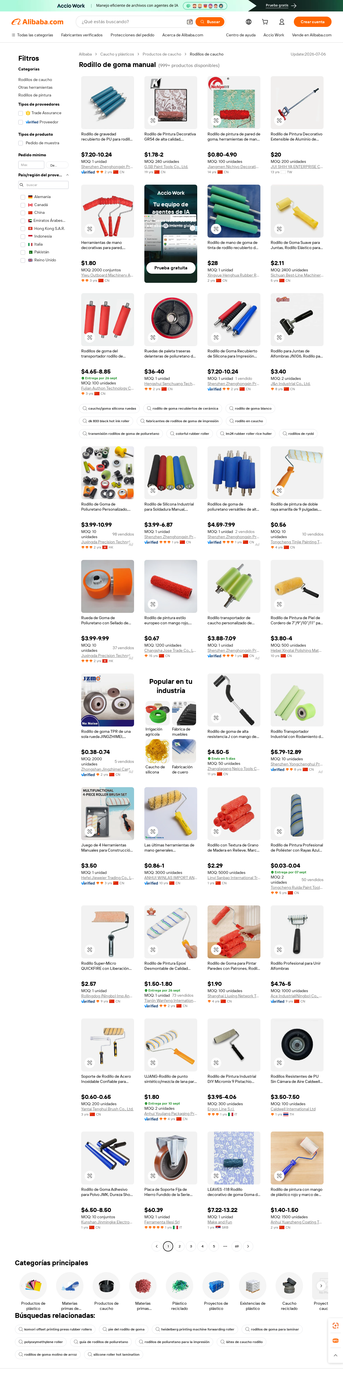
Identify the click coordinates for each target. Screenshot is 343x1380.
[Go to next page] (248, 1246)
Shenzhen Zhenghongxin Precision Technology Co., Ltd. (170, 536)
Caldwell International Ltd (293, 1109)
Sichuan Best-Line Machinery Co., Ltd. (297, 275)
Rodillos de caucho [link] (207, 54)
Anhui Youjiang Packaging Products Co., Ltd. (170, 1113)
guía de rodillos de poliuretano (101, 1342)
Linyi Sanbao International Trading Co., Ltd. (234, 877)
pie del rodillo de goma (124, 1329)
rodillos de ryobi (298, 433)
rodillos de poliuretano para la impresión (174, 1342)
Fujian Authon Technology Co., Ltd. (107, 388)
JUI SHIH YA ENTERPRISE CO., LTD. (297, 166)
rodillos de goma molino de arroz (48, 1354)
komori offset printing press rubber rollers (55, 1329)
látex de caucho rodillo (241, 1342)
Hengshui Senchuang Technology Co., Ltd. (170, 383)
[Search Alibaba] (132, 22)
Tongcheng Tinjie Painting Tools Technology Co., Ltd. (297, 542)
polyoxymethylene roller (41, 1342)
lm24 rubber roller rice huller (246, 433)
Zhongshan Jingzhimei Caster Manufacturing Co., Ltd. (107, 769)
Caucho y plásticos (117, 54)
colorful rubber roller (189, 433)
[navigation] (43, 651)
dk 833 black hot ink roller (106, 421)
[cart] (266, 22)
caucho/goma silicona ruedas (109, 408)
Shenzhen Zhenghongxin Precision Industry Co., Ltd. (107, 166)
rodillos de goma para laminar (272, 1329)
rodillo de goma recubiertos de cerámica (182, 408)
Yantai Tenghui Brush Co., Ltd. (107, 1109)
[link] (335, 1325)
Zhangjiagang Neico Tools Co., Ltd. (234, 768)
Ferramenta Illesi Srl (162, 1222)
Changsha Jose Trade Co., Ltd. (170, 650)
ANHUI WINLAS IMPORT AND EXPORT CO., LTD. (170, 877)
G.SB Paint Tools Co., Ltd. (166, 166)
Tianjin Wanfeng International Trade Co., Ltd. (170, 1000)
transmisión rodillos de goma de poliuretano (121, 433)
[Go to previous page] (156, 1246)
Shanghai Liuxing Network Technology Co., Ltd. (234, 996)
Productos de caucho (162, 54)
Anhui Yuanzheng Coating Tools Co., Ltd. (297, 1222)
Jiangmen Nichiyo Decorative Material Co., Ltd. (234, 166)
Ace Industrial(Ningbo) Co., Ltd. (297, 996)
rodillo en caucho (246, 421)
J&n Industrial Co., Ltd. (290, 383)
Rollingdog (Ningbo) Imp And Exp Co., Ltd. (107, 996)
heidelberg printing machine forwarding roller (194, 1329)
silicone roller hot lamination (113, 1354)
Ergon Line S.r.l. (221, 1109)
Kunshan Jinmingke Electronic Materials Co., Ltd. (107, 1222)
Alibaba (85, 54)
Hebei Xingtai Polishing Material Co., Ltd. (297, 650)
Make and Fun (220, 1222)
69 (237, 1246)
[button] (189, 21)
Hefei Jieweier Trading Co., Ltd (107, 877)
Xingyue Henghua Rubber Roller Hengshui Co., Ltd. (234, 275)
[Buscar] (210, 21)
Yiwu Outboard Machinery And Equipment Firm (107, 275)
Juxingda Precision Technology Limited (107, 542)
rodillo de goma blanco (250, 408)
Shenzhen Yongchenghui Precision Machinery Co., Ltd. (297, 764)
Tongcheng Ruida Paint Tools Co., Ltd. (297, 887)
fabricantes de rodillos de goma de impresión (179, 421)
